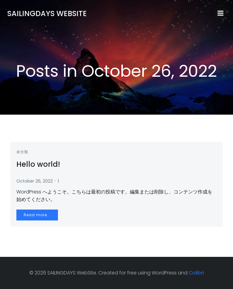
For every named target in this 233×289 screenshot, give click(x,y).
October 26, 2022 (34, 181)
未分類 (22, 151)
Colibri (196, 272)
